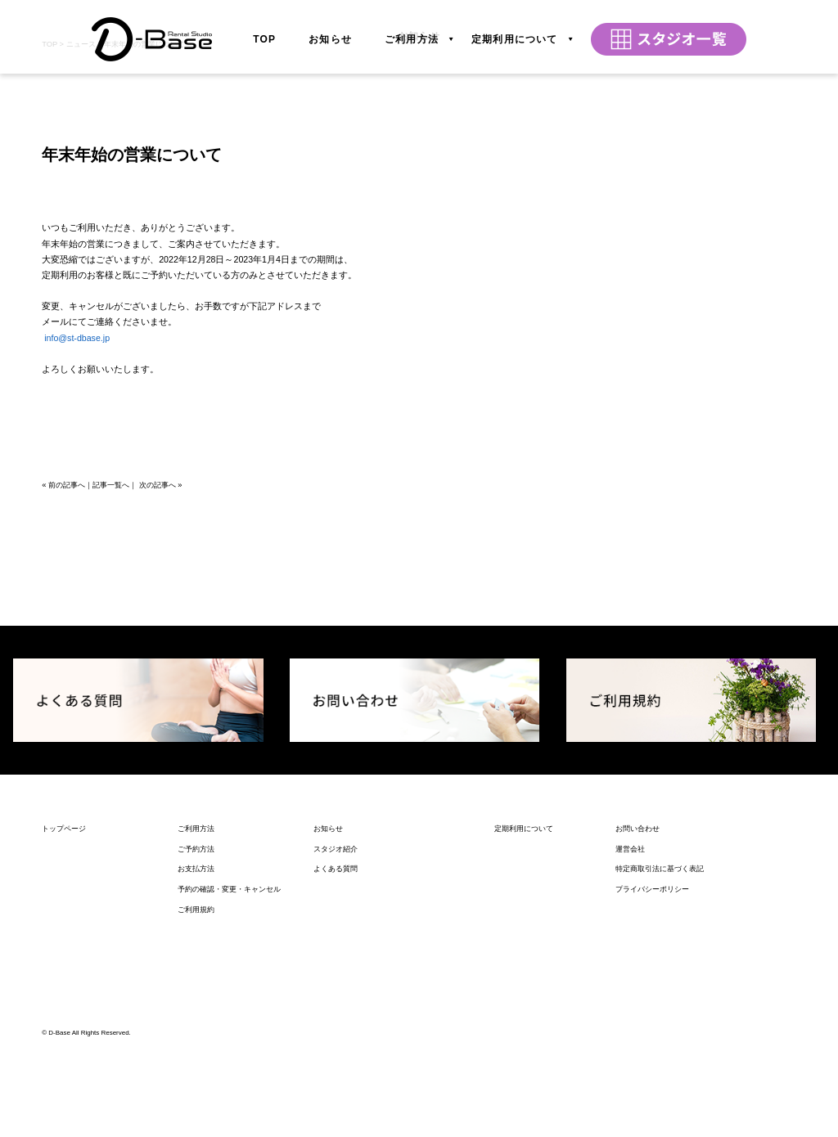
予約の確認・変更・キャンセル (229, 1089)
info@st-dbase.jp (77, 537)
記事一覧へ (110, 685)
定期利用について (514, 32)
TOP (264, 32)
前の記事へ (66, 685)
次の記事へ (157, 685)
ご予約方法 (196, 1048)
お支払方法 (196, 1068)
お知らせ (330, 32)
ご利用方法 (412, 32)
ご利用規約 (196, 1108)
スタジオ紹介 (335, 1048)
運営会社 (630, 1048)
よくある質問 (335, 1068)
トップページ (64, 1027)
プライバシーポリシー (652, 1089)
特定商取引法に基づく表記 (659, 1068)
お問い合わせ (637, 1027)
